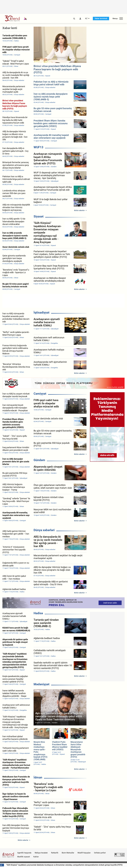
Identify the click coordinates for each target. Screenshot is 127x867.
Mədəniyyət (41, 684)
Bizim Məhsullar (68, 853)
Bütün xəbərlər (79, 210)
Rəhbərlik (54, 853)
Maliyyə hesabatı (41, 853)
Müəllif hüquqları (84, 853)
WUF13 (38, 147)
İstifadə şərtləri (100, 853)
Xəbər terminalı (101, 18)
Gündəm (39, 460)
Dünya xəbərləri (44, 530)
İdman (38, 777)
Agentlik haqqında (24, 853)
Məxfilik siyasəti (23, 857)
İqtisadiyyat (41, 312)
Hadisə (38, 613)
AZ (86, 18)
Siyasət (39, 216)
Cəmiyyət (40, 393)
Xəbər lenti (9, 28)
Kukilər (36, 857)
